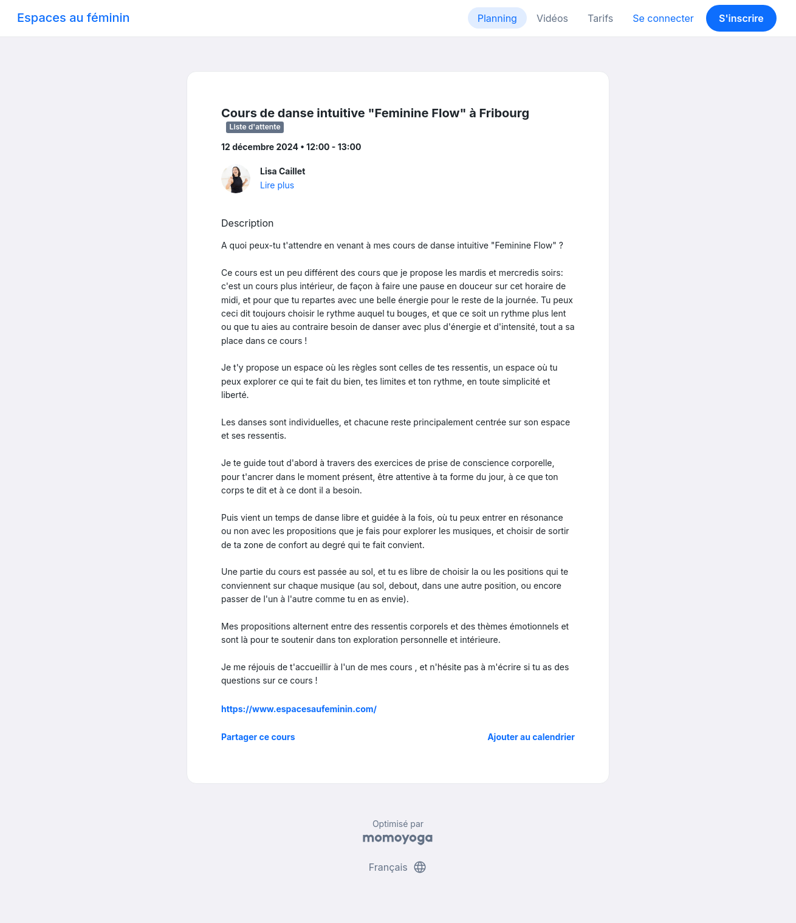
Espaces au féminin (73, 17)
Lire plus (277, 185)
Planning (497, 18)
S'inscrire (741, 18)
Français (398, 867)
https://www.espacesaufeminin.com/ (299, 709)
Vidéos (552, 18)
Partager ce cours (258, 737)
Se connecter (663, 18)
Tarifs (600, 18)
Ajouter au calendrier (531, 737)
